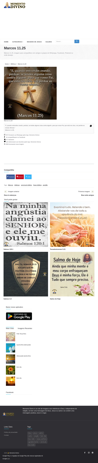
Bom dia (19, 367)
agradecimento (33, 442)
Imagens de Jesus (34, 42)
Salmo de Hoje (55, 299)
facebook (10, 176)
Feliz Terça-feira (21, 334)
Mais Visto (10, 328)
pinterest (20, 176)
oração (36, 436)
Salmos (49, 42)
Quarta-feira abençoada (24, 345)
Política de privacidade (11, 432)
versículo (43, 442)
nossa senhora (41, 439)
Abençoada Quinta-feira (24, 356)
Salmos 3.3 (8, 299)
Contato (6, 435)
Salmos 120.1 (8, 249)
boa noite (31, 439)
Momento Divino (34, 135)
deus (30, 433)
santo (30, 436)
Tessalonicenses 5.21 (57, 249)
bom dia (43, 436)
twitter (28, 176)
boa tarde (31, 445)
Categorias (17, 42)
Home (6, 42)
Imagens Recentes (25, 328)
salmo (41, 433)
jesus (35, 433)
